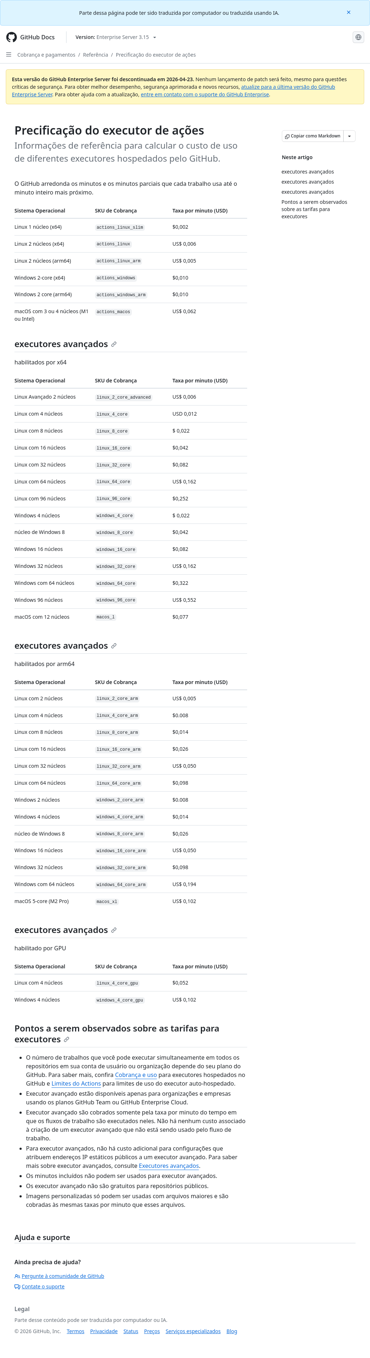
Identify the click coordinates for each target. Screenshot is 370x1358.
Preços (152, 1331)
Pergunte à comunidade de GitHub (59, 1275)
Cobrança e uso (136, 1075)
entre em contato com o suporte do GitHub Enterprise (205, 94)
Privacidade (104, 1331)
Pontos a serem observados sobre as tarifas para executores (116, 1033)
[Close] (349, 12)
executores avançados (65, 344)
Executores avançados (169, 1166)
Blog (232, 1331)
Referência (95, 54)
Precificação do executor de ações (155, 54)
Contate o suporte (39, 1286)
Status (131, 1331)
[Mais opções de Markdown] (349, 136)
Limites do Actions (76, 1083)
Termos (76, 1331)
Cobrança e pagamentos (46, 54)
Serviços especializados (192, 1331)
